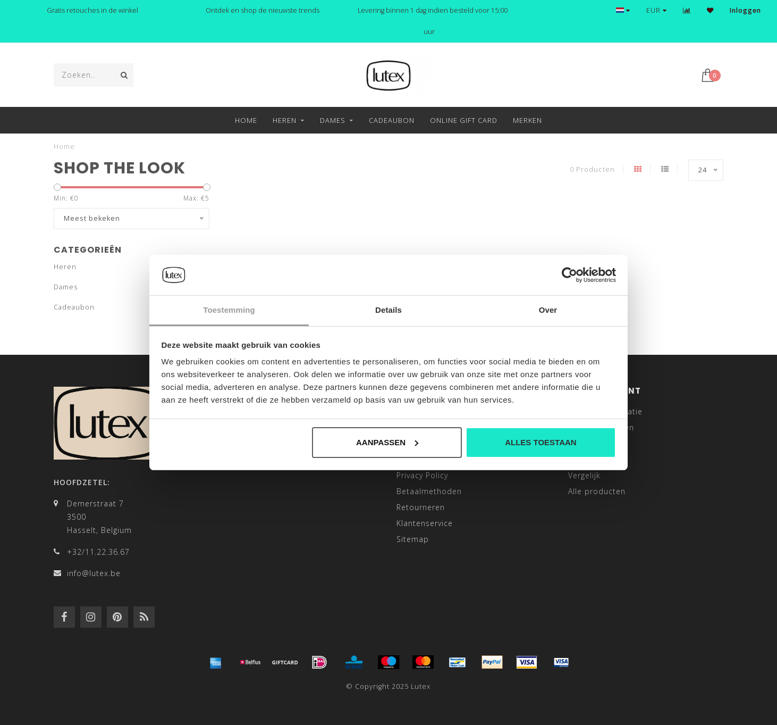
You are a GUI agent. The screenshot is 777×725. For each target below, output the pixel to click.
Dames (332, 120)
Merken (527, 120)
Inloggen (745, 10)
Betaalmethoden (429, 491)
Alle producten (597, 491)
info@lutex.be (94, 573)
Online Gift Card (463, 120)
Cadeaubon (392, 120)
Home (246, 120)
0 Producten (592, 169)
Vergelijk (584, 475)
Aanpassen (387, 442)
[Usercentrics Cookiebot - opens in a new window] (569, 275)
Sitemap (412, 539)
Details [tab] (388, 309)
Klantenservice (424, 523)
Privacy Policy (422, 475)
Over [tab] (548, 309)
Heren (285, 120)
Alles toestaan (540, 442)
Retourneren (420, 507)
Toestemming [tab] (229, 309)
